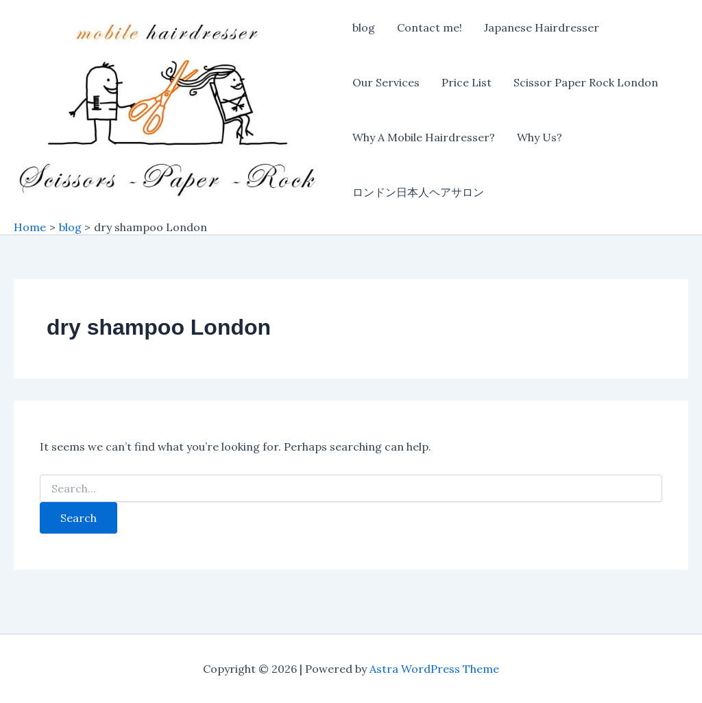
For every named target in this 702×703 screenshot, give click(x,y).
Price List (466, 82)
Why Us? (539, 137)
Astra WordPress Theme (434, 669)
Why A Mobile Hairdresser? (423, 137)
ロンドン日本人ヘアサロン (418, 192)
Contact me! (429, 27)
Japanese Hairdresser (541, 27)
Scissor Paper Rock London (585, 82)
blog (363, 27)
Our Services (386, 82)
